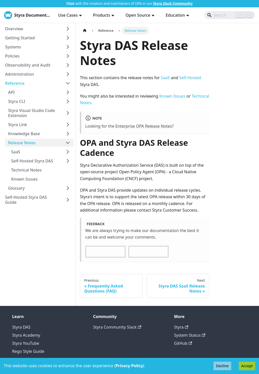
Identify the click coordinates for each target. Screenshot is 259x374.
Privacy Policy (129, 365)
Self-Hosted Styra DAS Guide (26, 199)
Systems (13, 47)
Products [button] (101, 15)
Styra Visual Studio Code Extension (31, 113)
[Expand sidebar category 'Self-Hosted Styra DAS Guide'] (67, 199)
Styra (181, 327)
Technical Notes (26, 170)
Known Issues (24, 179)
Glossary (16, 188)
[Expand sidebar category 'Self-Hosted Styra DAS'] (67, 161)
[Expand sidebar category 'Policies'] (67, 56)
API (11, 92)
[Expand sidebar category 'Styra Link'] (67, 125)
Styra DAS (21, 327)
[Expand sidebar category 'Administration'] (67, 74)
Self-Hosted (190, 77)
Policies (12, 56)
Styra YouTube (25, 343)
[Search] (229, 15)
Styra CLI (16, 101)
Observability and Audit (28, 65)
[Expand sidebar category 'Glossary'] (67, 188)
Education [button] (175, 15)
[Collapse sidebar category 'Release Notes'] (67, 143)
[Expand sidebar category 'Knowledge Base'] (67, 134)
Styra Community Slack (117, 327)
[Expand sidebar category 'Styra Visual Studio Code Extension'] (67, 113)
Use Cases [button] (68, 15)
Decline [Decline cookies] (222, 365)
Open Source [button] (137, 15)
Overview (14, 29)
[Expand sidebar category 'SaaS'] (67, 152)
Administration (19, 74)
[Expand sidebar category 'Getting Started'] (67, 38)
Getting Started (20, 38)
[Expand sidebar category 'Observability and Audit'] (67, 65)
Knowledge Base (24, 133)
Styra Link (17, 124)
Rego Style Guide (28, 351)
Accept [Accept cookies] (247, 365)
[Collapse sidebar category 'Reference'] (67, 83)
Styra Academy (26, 335)
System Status (189, 335)
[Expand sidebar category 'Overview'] (67, 29)
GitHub (183, 343)
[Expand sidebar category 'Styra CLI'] (67, 101)
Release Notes (21, 143)
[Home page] (85, 31)
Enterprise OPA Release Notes (143, 126)
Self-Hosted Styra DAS (32, 161)
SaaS (15, 152)
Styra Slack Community (172, 3)
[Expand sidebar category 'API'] (67, 92)
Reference (15, 83)
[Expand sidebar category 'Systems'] (67, 47)
